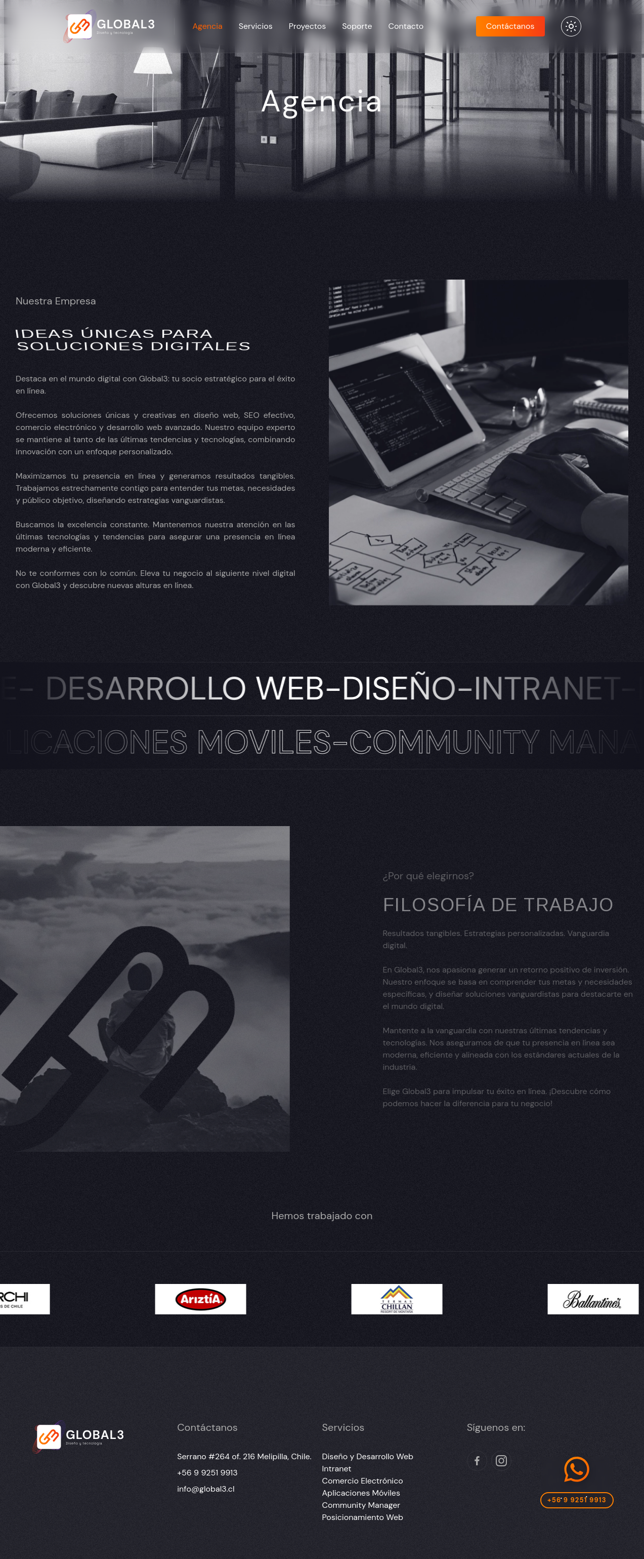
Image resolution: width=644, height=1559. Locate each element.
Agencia (208, 26)
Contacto (406, 26)
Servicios (256, 26)
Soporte (357, 26)
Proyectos (307, 26)
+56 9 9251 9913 (207, 1472)
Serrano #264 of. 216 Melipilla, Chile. (244, 1456)
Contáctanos (510, 26)
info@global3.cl (205, 1489)
